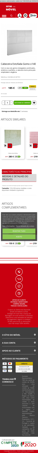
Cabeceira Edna (13, 153)
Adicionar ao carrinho (22, 103)
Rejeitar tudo (19, 231)
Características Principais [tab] (17, 171)
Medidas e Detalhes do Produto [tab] (15, 178)
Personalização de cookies (25, 226)
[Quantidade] (7, 103)
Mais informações (8, 226)
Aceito (19, 237)
